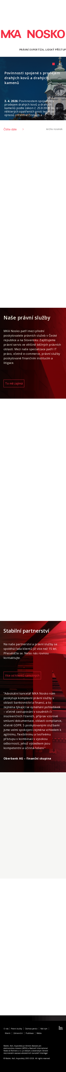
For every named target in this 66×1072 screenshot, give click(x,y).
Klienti (7, 1033)
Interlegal (44, 1053)
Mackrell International (38, 1048)
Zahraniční (18, 1033)
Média (39, 1033)
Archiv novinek (54, 129)
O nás (6, 1028)
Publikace (30, 1033)
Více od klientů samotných (22, 675)
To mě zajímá (14, 383)
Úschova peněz (31, 1028)
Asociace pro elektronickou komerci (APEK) (22, 1047)
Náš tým (43, 1028)
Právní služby (16, 1028)
